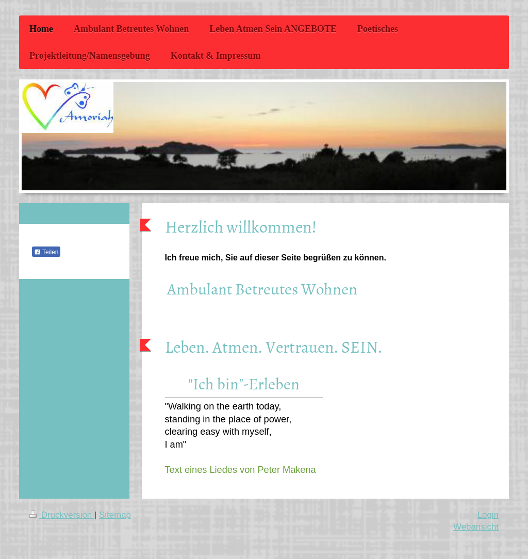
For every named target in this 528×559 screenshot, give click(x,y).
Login (488, 515)
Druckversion (61, 515)
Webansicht (476, 527)
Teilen (46, 252)
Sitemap (115, 515)
